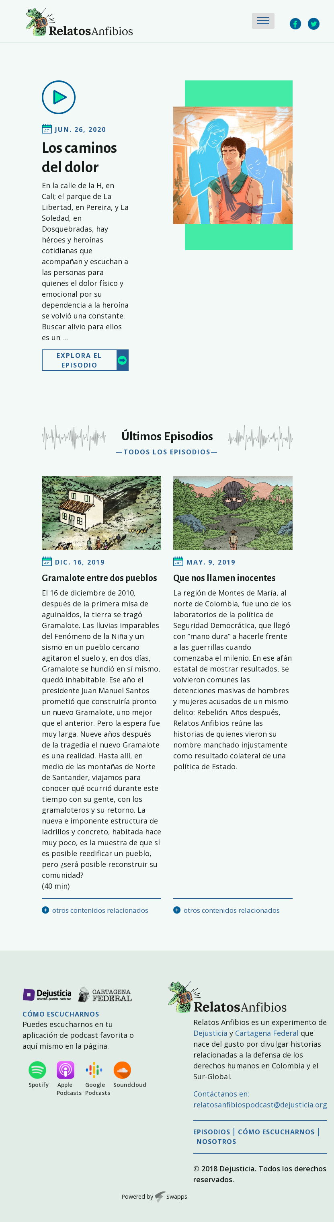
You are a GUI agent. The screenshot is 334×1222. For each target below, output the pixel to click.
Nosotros (216, 1142)
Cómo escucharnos (276, 1132)
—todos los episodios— (167, 452)
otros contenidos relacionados (100, 910)
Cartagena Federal (267, 1033)
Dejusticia (210, 1033)
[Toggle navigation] (263, 21)
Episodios (211, 1132)
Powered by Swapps (154, 1196)
